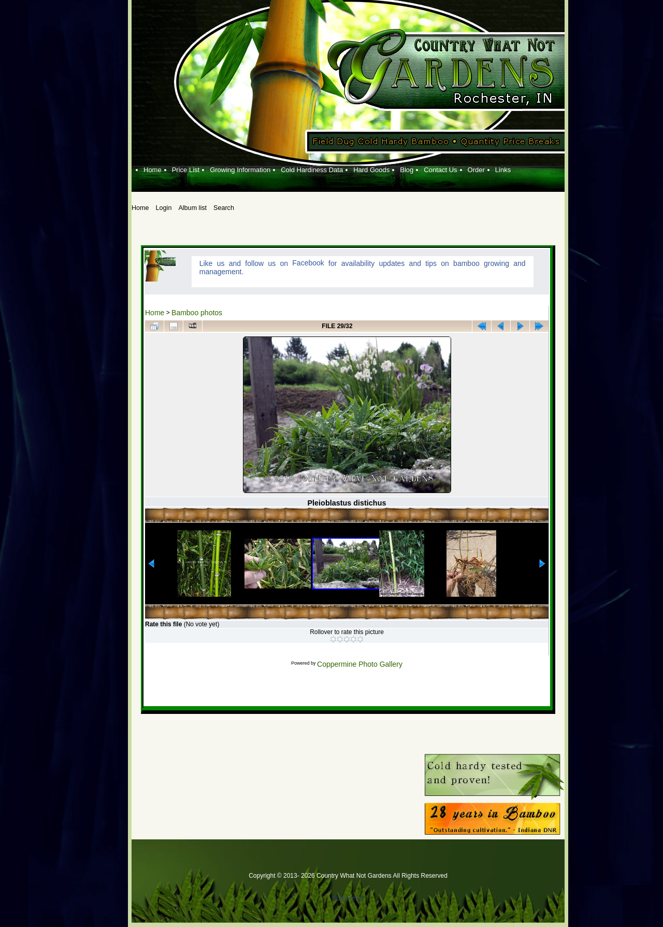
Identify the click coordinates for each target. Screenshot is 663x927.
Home (154, 312)
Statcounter (348, 898)
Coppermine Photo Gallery (359, 664)
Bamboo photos (196, 312)
